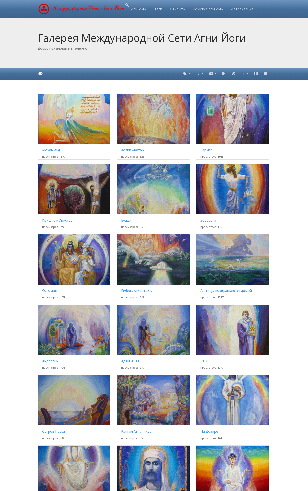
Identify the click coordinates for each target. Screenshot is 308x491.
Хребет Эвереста (175, 456)
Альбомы (138, 9)
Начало (40, 74)
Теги (158, 9)
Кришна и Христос (236, 136)
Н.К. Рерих (170, 364)
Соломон (169, 194)
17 (183, 390)
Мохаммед (51, 137)
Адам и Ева (171, 250)
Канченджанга (233, 456)
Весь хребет (52, 456)
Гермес (167, 136)
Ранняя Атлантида (117, 307)
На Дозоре (170, 307)
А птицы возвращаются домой (64, 250)
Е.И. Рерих (110, 364)
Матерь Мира (232, 307)
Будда (47, 194)
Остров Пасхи (53, 307)
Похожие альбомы (208, 9)
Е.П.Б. (225, 250)
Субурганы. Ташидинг (120, 456)
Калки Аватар (113, 136)
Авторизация (242, 9)
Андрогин (110, 250)
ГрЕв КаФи (230, 364)
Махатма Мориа (55, 364)
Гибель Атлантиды (236, 194)
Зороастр (109, 194)
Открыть (177, 9)
